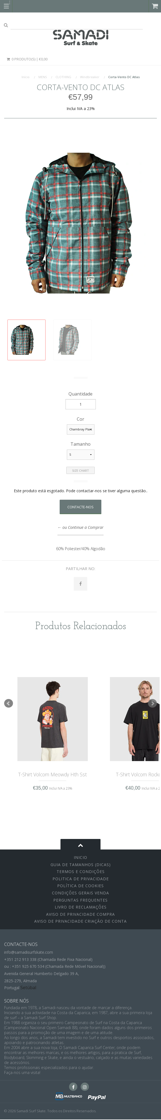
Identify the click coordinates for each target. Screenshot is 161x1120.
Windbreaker (89, 77)
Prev (8, 704)
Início (26, 77)
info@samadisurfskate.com (28, 952)
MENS (42, 77)
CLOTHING (63, 77)
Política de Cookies (80, 886)
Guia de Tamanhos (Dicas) (81, 865)
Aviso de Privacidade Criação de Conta (80, 921)
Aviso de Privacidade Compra (80, 914)
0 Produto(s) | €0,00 (26, 59)
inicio (80, 858)
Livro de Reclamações (81, 907)
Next (152, 704)
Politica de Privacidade (80, 879)
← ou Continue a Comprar (80, 527)
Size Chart (80, 470)
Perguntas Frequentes (80, 900)
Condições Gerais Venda (80, 893)
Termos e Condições (81, 872)
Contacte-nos (80, 506)
